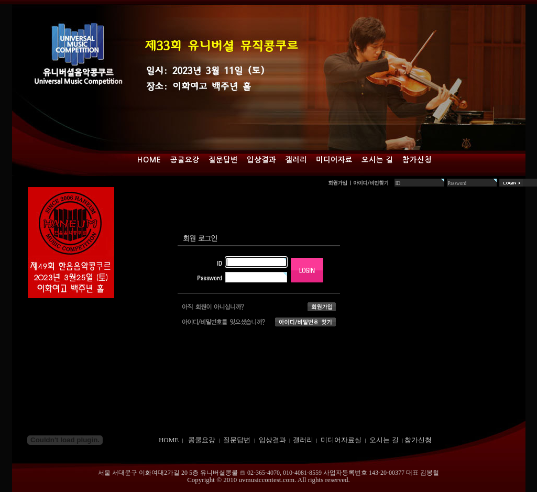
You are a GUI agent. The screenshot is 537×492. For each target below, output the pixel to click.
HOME (169, 440)
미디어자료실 (341, 440)
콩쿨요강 (185, 159)
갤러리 (296, 159)
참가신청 (417, 159)
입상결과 (261, 159)
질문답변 (223, 159)
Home (149, 159)
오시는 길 (377, 159)
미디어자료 (334, 159)
